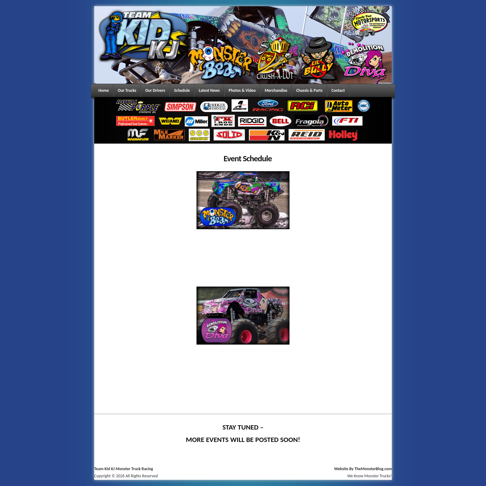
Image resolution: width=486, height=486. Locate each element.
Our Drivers (155, 90)
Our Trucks (127, 90)
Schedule (182, 90)
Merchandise (276, 90)
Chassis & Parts (309, 90)
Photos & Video (242, 90)
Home (104, 90)
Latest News (209, 90)
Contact (338, 90)
